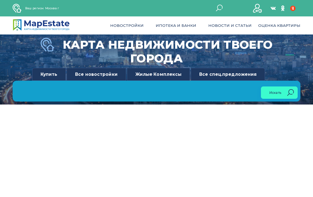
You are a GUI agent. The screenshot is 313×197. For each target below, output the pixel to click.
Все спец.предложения (228, 74)
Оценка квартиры (279, 25)
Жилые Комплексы (158, 74)
